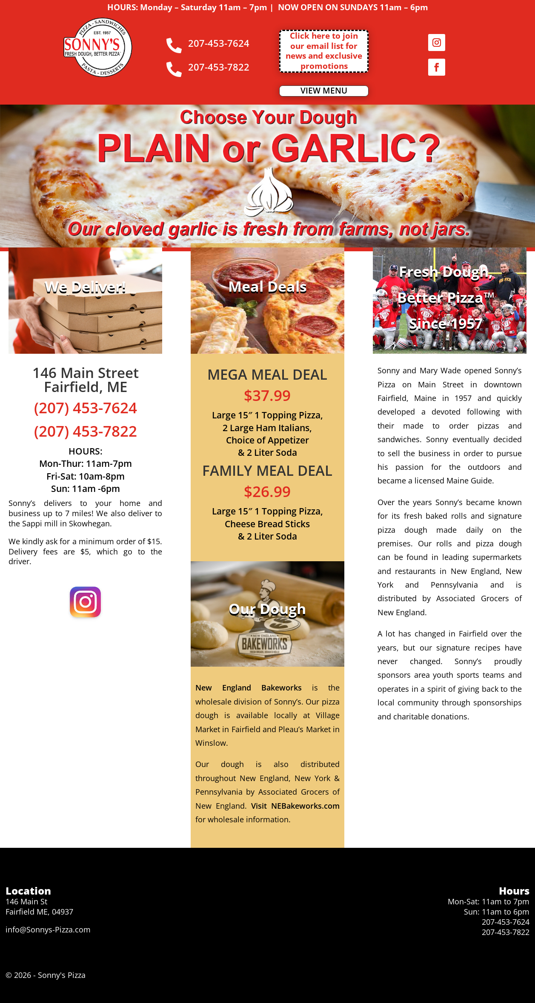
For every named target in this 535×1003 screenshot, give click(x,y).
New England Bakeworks (248, 687)
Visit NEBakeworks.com (295, 806)
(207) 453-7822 (85, 431)
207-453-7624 (505, 922)
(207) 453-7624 (85, 408)
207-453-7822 (505, 932)
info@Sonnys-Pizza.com (48, 929)
